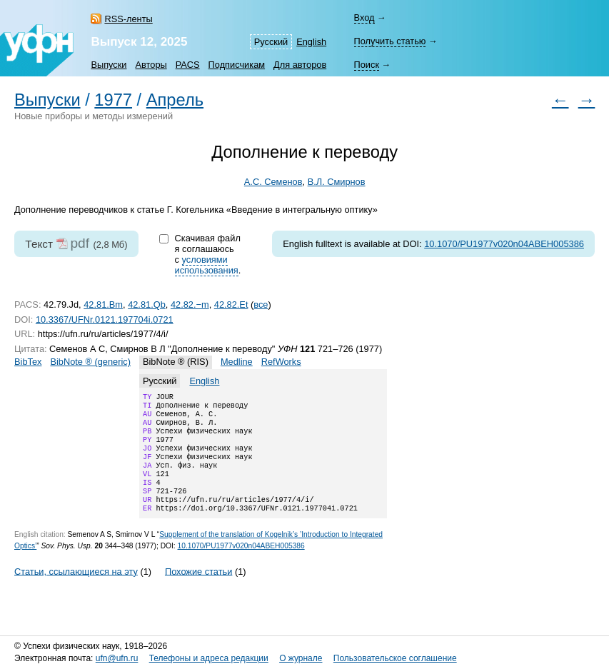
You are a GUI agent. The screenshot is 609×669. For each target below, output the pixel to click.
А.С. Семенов (273, 181)
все (260, 304)
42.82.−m (190, 304)
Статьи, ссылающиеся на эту (76, 590)
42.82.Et (231, 304)
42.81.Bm (103, 304)
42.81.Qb (147, 304)
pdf (79, 243)
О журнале (300, 658)
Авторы (151, 64)
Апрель (174, 100)
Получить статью (390, 41)
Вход (364, 17)
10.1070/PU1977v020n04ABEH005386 (504, 243)
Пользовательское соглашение (395, 658)
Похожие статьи (198, 590)
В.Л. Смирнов (337, 181)
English (311, 41)
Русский (271, 41)
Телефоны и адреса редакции (208, 658)
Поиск (366, 64)
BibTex (27, 361)
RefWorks (281, 361)
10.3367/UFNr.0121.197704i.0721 (104, 319)
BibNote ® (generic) (90, 361)
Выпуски (108, 64)
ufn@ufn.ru (117, 658)
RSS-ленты (128, 19)
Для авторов (299, 64)
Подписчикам (236, 64)
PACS (188, 64)
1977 (113, 100)
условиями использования (206, 265)
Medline (237, 361)
